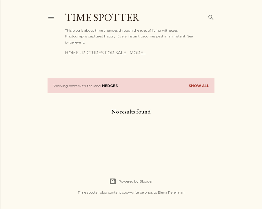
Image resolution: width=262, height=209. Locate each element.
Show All (199, 86)
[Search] (211, 16)
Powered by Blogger (131, 181)
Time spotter (102, 17)
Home (72, 52)
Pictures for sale (104, 52)
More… (138, 52)
